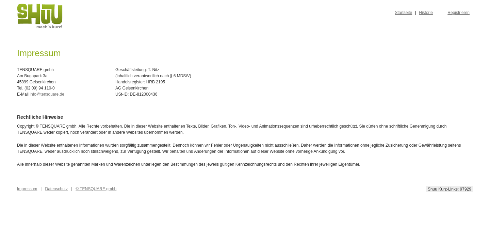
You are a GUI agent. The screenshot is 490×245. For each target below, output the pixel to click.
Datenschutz (56, 188)
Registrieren (458, 12)
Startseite (403, 12)
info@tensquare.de (47, 94)
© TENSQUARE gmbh (96, 188)
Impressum (27, 188)
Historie (426, 12)
